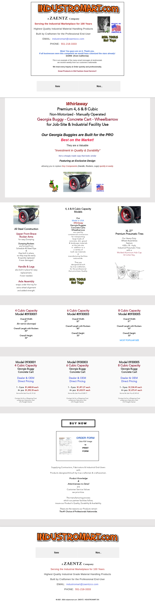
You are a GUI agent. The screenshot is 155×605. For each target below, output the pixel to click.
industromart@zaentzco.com (68, 38)
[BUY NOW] (78, 423)
